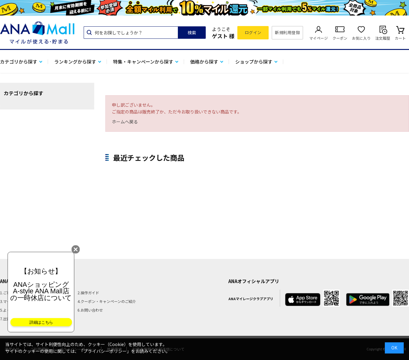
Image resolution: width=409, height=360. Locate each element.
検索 (191, 32)
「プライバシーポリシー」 (105, 351)
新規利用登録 (287, 32)
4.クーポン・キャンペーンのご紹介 (106, 301)
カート (400, 38)
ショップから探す (253, 61)
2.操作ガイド (88, 292)
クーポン (339, 38)
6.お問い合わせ (90, 310)
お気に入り (361, 38)
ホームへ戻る (125, 121)
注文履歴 (382, 38)
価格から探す (204, 61)
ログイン (253, 32)
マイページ (318, 38)
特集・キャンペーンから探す (143, 61)
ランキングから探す (75, 61)
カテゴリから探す (18, 61)
